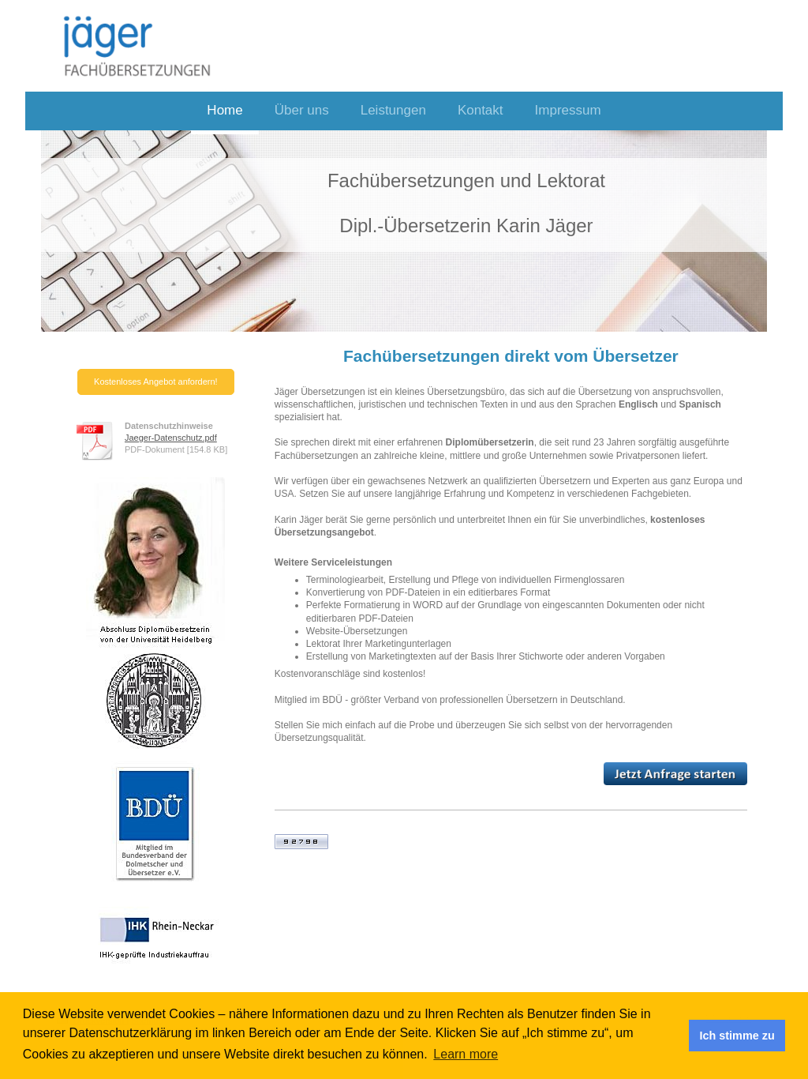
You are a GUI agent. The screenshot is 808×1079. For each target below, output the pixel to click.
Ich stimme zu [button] (737, 1035)
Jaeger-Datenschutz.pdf (171, 437)
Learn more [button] (465, 1054)
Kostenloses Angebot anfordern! (156, 381)
